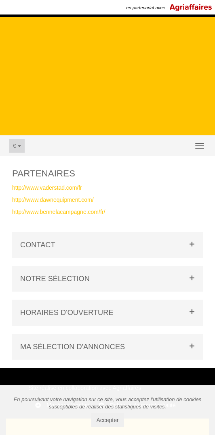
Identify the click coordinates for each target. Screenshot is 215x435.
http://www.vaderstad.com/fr (47, 187)
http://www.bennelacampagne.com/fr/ (58, 212)
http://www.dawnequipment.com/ (53, 200)
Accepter (107, 420)
